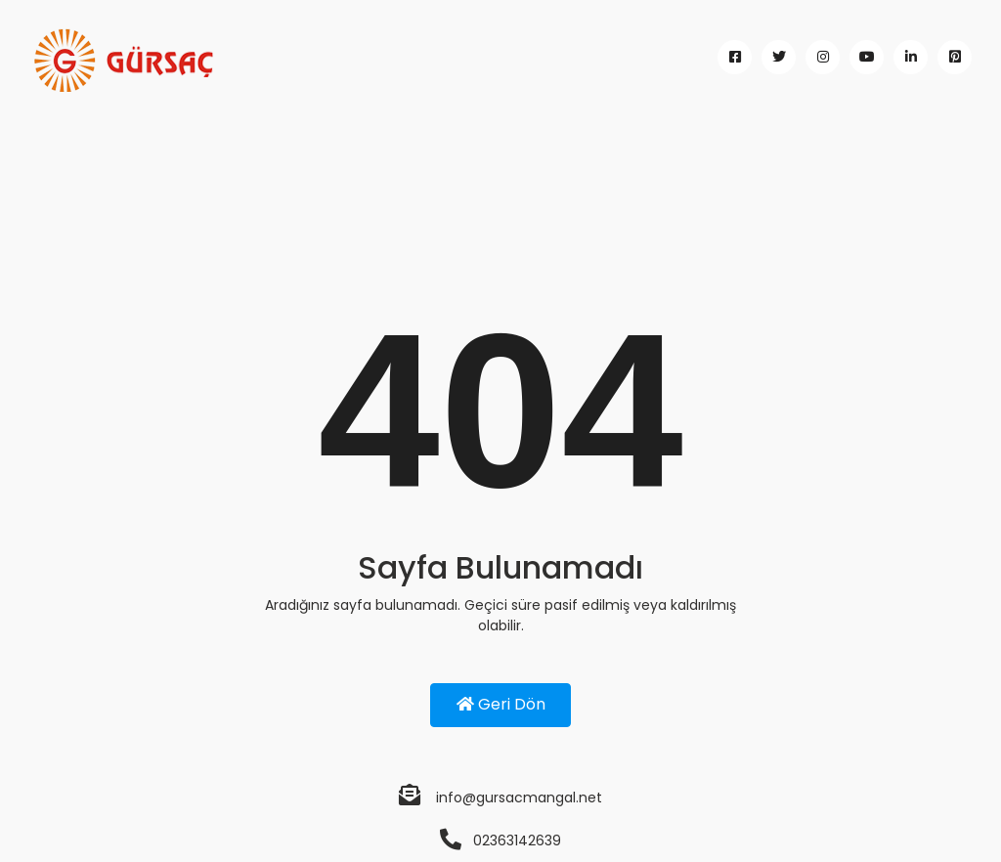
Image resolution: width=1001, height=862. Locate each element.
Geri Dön (501, 704)
